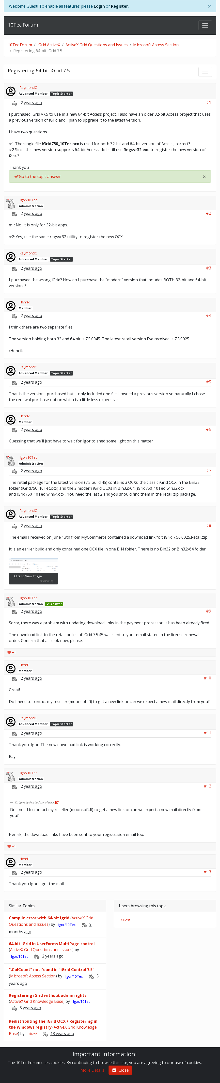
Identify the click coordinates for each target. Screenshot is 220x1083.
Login (99, 6)
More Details (92, 1070)
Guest (125, 920)
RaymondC (28, 87)
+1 (11, 652)
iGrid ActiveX (48, 44)
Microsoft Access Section (156, 44)
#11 (207, 733)
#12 (207, 786)
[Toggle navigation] (205, 25)
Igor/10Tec (28, 200)
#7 (208, 470)
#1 (208, 102)
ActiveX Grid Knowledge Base (36, 1001)
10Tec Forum (23, 24)
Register (119, 6)
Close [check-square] (120, 1070)
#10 (207, 678)
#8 (208, 525)
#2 (208, 213)
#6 (208, 429)
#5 (208, 382)
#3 (208, 268)
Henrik (24, 302)
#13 (207, 872)
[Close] (209, 6)
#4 (208, 315)
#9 (208, 611)
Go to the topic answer (37, 176)
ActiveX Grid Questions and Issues (96, 44)
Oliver (32, 1034)
